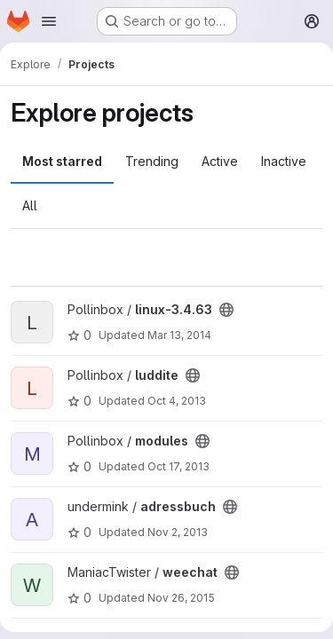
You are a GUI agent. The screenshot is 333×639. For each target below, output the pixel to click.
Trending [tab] (151, 161)
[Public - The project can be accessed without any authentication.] (226, 310)
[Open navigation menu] (49, 21)
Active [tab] (220, 161)
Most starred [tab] (62, 161)
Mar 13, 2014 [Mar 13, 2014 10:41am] (179, 335)
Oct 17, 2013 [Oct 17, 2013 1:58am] (178, 466)
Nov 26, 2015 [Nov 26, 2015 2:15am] (181, 597)
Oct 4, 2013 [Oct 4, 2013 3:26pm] (176, 400)
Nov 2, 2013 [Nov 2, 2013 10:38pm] (177, 532)
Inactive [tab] (283, 161)
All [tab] (29, 205)
